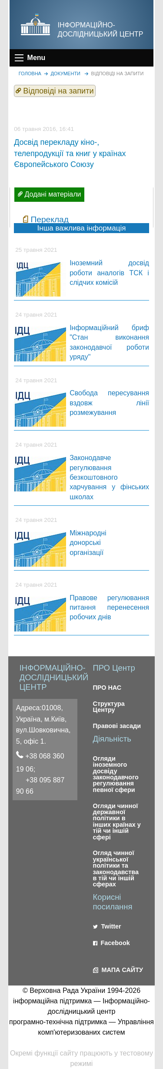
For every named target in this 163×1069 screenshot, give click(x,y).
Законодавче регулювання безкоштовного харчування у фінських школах (109, 477)
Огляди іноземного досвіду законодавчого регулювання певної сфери (116, 774)
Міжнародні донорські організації (88, 542)
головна (30, 73)
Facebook (111, 942)
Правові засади (117, 725)
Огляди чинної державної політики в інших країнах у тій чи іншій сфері (117, 821)
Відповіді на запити (117, 73)
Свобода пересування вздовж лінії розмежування (109, 402)
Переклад (49, 219)
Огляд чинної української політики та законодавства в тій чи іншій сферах (116, 868)
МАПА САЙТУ (118, 969)
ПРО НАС (107, 687)
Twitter (107, 926)
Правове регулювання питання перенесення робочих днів (109, 607)
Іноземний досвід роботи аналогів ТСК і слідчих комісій (109, 272)
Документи (65, 73)
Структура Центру (109, 706)
